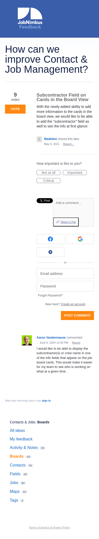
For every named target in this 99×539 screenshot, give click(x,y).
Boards (43, 422)
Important (77, 173)
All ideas (17, 430)
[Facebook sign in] (50, 239)
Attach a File (68, 221)
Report (76, 342)
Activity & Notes (24, 447)
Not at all (51, 173)
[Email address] (65, 273)
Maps (15, 491)
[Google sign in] (80, 239)
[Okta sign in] (50, 252)
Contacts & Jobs (22, 422)
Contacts (18, 465)
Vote (15, 109)
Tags (14, 500)
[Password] (65, 286)
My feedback (21, 439)
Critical (51, 181)
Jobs (14, 483)
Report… (68, 143)
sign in (46, 400)
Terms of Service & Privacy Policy (49, 527)
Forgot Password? (50, 295)
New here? (65, 304)
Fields (15, 474)
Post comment (77, 315)
